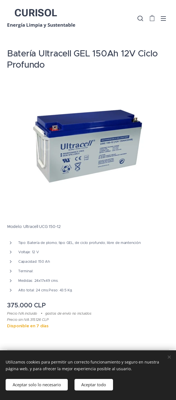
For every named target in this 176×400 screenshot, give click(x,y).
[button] (140, 18)
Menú (163, 18)
